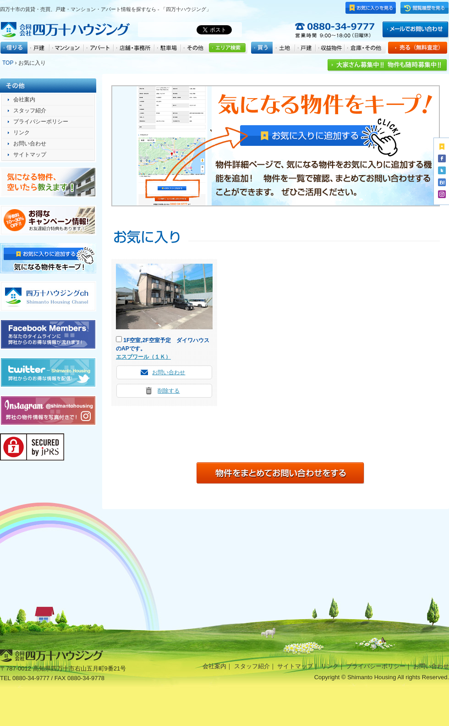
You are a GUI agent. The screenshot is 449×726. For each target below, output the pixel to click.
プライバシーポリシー (40, 121)
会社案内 (24, 99)
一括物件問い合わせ (280, 473)
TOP (7, 63)
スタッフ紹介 (29, 110)
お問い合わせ (168, 372)
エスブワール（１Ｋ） (143, 357)
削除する (169, 391)
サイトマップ (29, 154)
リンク (21, 132)
